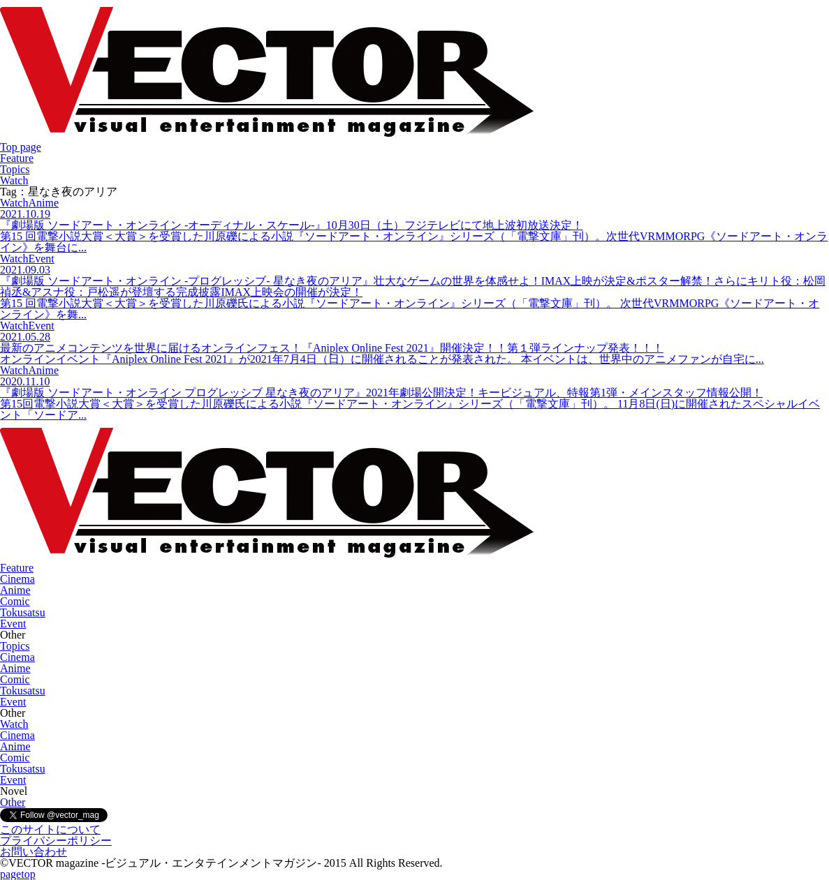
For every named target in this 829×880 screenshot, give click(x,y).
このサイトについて (50, 829)
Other (12, 802)
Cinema (17, 579)
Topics (14, 169)
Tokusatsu (22, 612)
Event (13, 623)
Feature (17, 158)
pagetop (18, 874)
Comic (15, 601)
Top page (20, 147)
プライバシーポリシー (56, 841)
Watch (14, 180)
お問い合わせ (33, 852)
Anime (15, 590)
